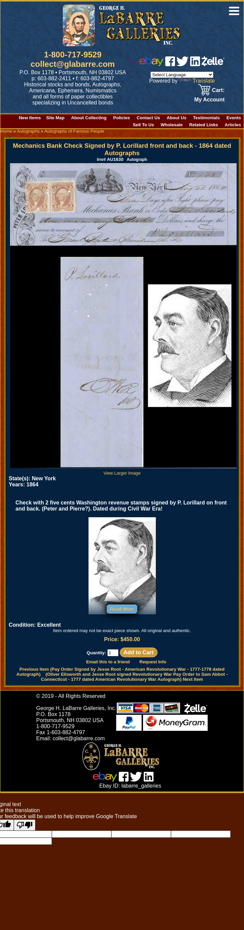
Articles (233, 124)
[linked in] (195, 64)
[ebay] (151, 64)
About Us (176, 117)
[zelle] (213, 64)
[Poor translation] (24, 825)
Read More (122, 609)
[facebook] (170, 64)
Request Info (152, 661)
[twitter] (182, 64)
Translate (197, 81)
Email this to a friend (108, 661)
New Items (30, 117)
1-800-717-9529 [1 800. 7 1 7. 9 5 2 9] (73, 54)
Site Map (55, 117)
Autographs (28, 131)
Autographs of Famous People (74, 131)
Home (6, 131)
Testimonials (206, 117)
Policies (121, 117)
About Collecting (89, 117)
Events (233, 117)
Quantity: (102, 652)
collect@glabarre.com (73, 64)
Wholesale (171, 124)
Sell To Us (143, 124)
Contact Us (148, 117)
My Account (209, 99)
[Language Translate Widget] (181, 75)
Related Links (203, 124)
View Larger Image (123, 471)
